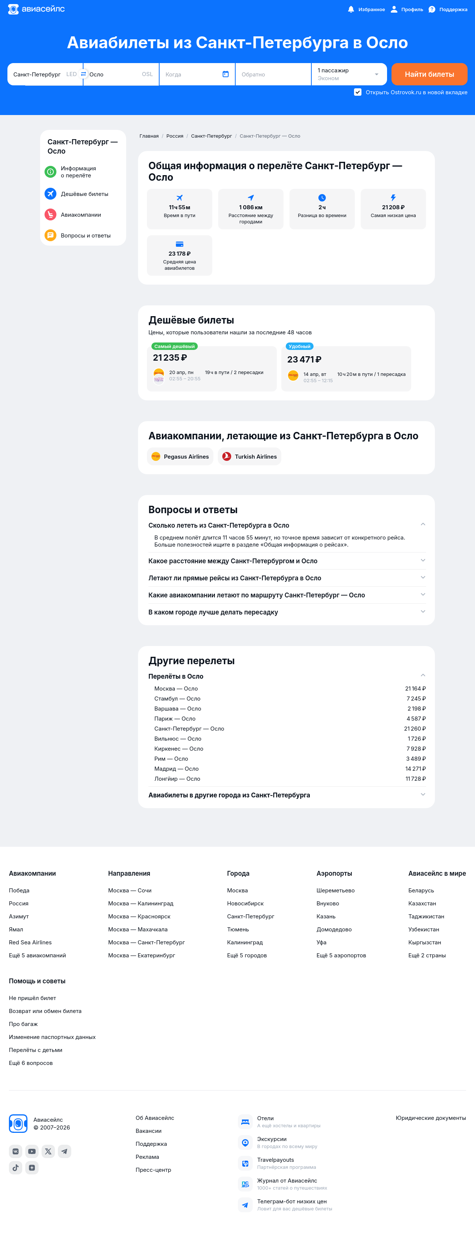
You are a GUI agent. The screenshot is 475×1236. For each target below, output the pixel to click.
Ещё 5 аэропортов (341, 955)
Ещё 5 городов (247, 955)
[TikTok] (15, 1167)
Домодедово (334, 929)
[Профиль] (406, 9)
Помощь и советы (37, 981)
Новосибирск (245, 903)
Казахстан (422, 903)
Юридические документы (431, 1117)
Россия (19, 903)
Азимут (19, 916)
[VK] (15, 1151)
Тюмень (238, 929)
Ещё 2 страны (427, 955)
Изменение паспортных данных (52, 1036)
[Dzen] (31, 1167)
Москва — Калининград (140, 903)
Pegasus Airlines (180, 456)
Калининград (245, 942)
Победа (19, 890)
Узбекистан (423, 929)
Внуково (328, 903)
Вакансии (148, 1130)
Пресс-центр (153, 1169)
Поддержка (151, 1143)
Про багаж (23, 1023)
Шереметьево (336, 890)
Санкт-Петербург (250, 916)
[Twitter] (48, 1151)
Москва (237, 890)
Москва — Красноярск (139, 916)
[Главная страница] (36, 9)
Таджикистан (426, 916)
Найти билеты (429, 74)
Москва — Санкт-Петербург (146, 942)
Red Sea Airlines (30, 942)
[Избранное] (366, 9)
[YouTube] (31, 1151)
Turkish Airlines (249, 456)
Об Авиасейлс (154, 1117)
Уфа (322, 942)
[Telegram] (64, 1151)
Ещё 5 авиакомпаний (37, 955)
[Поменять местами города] (83, 74)
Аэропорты (334, 873)
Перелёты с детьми (35, 1049)
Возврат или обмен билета (45, 1010)
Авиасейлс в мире (437, 873)
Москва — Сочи (129, 890)
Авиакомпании (32, 873)
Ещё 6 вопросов (31, 1062)
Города (238, 873)
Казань (326, 916)
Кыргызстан (424, 942)
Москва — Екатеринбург (141, 955)
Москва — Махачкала (137, 929)
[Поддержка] (448, 9)
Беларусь (421, 890)
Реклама (147, 1156)
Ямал (16, 929)
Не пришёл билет (32, 997)
